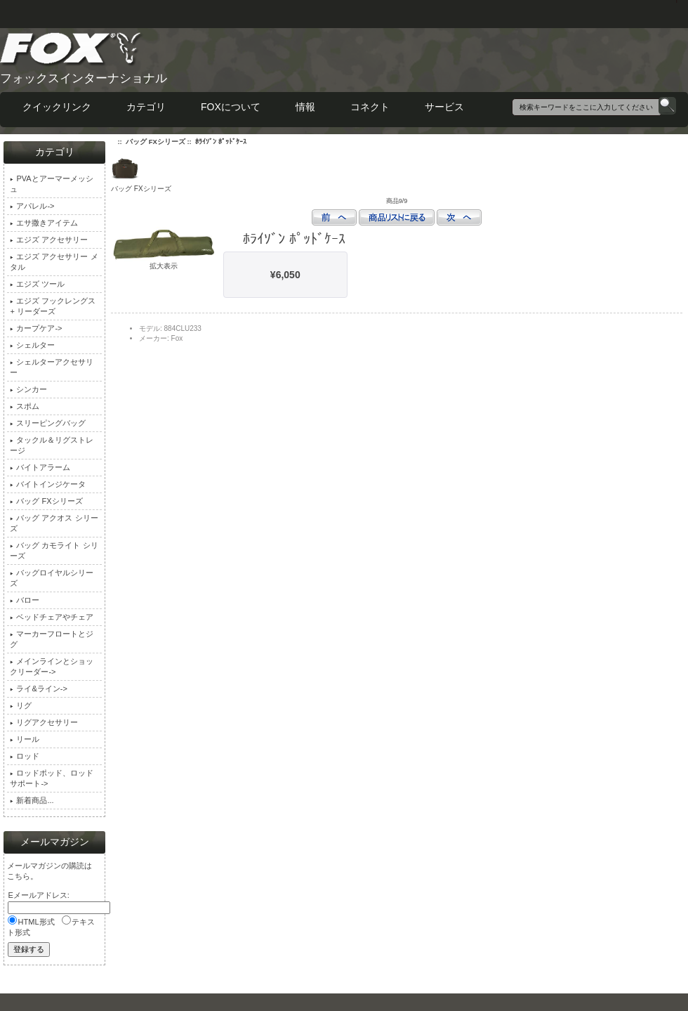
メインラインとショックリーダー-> (51, 666)
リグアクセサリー (44, 722)
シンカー (28, 389)
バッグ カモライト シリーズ (54, 550)
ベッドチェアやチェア (51, 617)
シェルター (32, 345)
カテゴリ (146, 106)
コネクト (370, 106)
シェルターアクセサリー (51, 367)
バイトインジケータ (48, 484)
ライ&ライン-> (38, 688)
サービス (444, 106)
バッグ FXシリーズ (155, 141)
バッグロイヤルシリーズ (51, 577)
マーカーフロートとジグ (51, 639)
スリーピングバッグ (48, 423)
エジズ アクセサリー (49, 239)
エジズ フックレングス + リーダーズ (52, 305)
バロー (24, 600)
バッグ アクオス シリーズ (54, 523)
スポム (24, 406)
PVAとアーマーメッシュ (51, 183)
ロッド (24, 756)
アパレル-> (32, 206)
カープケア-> (36, 328)
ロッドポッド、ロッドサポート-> (51, 778)
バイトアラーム (40, 467)
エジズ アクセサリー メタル (54, 261)
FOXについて (230, 106)
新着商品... (31, 800)
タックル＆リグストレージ (51, 445)
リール (24, 739)
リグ (21, 705)
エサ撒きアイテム (44, 222)
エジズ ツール (37, 284)
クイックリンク (56, 106)
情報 (305, 106)
